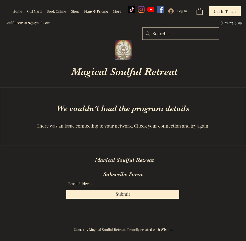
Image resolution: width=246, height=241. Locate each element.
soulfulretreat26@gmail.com (28, 22)
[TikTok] (131, 9)
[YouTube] (150, 9)
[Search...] (180, 34)
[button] (200, 11)
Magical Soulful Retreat (124, 71)
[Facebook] (160, 9)
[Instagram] (141, 9)
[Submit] (122, 194)
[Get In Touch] (225, 11)
